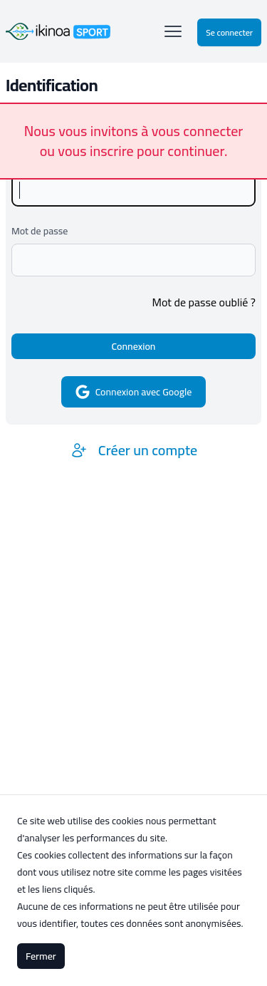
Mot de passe (39, 231)
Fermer (41, 956)
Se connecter (229, 32)
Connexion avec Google (133, 392)
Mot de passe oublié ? (204, 302)
